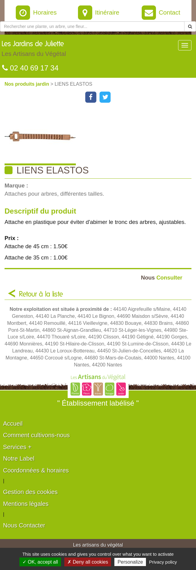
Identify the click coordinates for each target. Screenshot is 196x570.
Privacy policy (163, 562)
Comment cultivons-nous (36, 435)
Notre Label (18, 458)
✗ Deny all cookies (87, 562)
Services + (17, 447)
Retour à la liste (41, 294)
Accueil (12, 423)
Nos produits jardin (27, 84)
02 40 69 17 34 (30, 68)
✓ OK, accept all (40, 562)
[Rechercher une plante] (92, 26)
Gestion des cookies (30, 492)
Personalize (130, 562)
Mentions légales (26, 503)
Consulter (161, 277)
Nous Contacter (24, 525)
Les (34, 50)
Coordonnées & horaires (36, 470)
